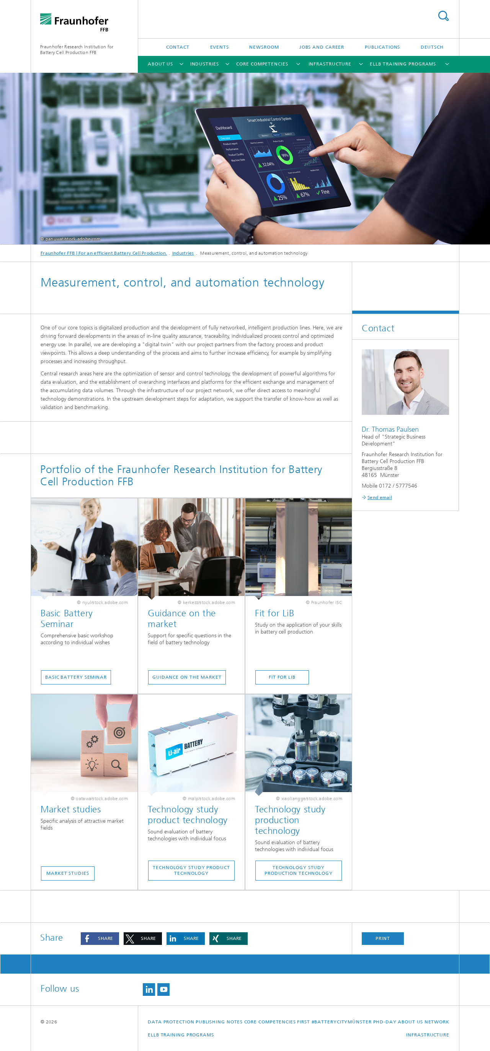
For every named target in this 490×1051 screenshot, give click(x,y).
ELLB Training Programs (403, 64)
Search (443, 16)
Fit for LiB (282, 677)
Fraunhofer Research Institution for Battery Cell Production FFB (77, 49)
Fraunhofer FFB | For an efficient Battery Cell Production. (104, 253)
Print (383, 938)
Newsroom (264, 47)
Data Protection (171, 1022)
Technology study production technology (299, 870)
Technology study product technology (191, 870)
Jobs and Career (322, 47)
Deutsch (432, 47)
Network (437, 1022)
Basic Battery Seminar (76, 677)
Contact (177, 47)
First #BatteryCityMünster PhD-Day (347, 1022)
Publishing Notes (219, 1022)
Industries (204, 64)
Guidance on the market (187, 677)
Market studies (67, 873)
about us (160, 64)
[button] (100, 938)
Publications (382, 47)
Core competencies (262, 64)
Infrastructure (330, 64)
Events (219, 47)
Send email (380, 497)
